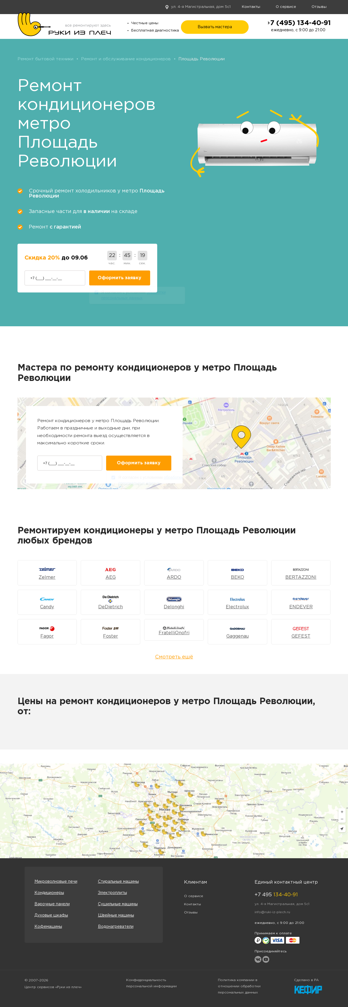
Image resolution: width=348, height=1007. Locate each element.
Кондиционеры (49, 893)
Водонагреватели (115, 926)
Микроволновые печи (55, 881)
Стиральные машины (118, 881)
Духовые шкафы (51, 915)
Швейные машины (116, 915)
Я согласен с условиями (133, 296)
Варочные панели (52, 904)
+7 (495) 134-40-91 (298, 23)
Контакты (251, 6)
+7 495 (276, 895)
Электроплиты (112, 893)
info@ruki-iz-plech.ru (272, 912)
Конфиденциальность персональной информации (151, 983)
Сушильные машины (118, 904)
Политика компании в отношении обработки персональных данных (239, 986)
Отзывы (319, 6)
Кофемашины (48, 926)
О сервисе (286, 6)
